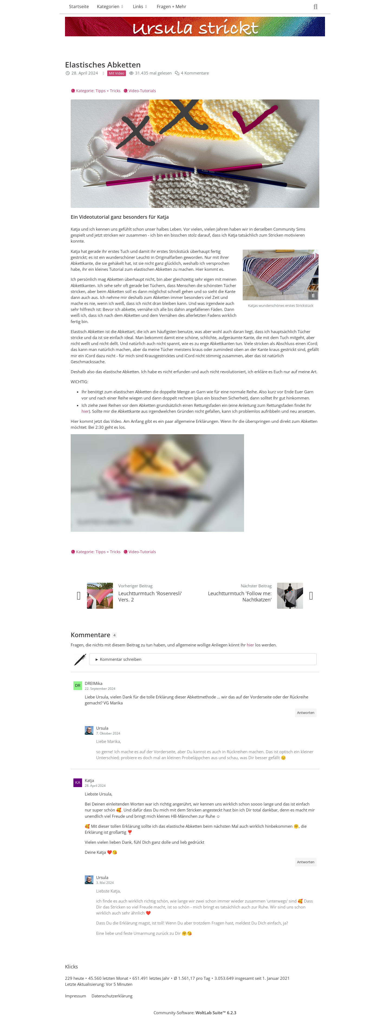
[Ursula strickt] (195, 28)
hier (85, 411)
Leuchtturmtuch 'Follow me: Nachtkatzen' (240, 596)
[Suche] (315, 7)
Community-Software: (195, 1012)
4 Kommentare (195, 73)
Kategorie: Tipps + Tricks (98, 90)
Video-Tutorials (142, 90)
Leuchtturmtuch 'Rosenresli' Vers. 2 (150, 596)
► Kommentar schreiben (118, 659)
